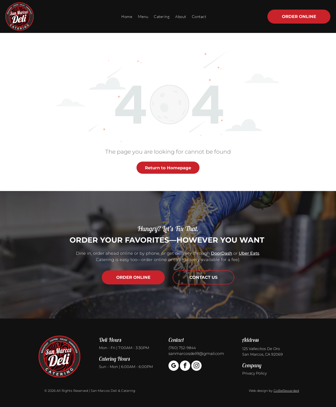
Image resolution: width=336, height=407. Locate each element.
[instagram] (196, 366)
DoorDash (221, 253)
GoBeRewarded (286, 391)
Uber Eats (249, 253)
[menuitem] (127, 16)
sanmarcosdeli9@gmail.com (196, 353)
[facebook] (185, 366)
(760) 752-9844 (182, 348)
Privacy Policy (254, 373)
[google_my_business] (173, 366)
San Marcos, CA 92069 (262, 354)
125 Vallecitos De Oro (261, 349)
